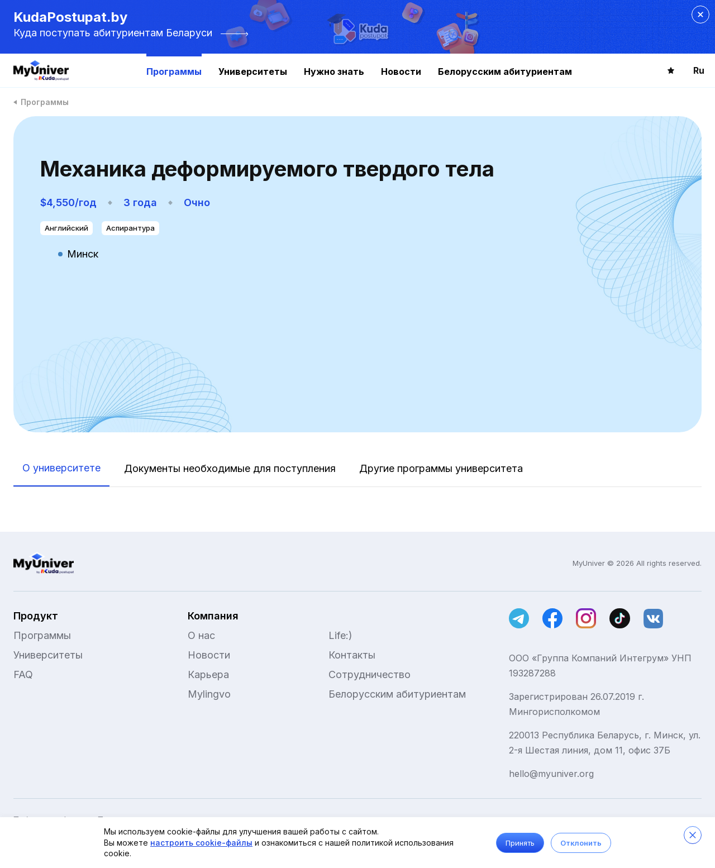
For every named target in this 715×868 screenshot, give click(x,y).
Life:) (340, 635)
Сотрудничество (369, 674)
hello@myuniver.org (551, 773)
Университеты (252, 71)
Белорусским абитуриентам (505, 71)
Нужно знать (334, 71)
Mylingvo (209, 694)
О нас (201, 635)
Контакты (351, 655)
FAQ (23, 674)
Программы (174, 71)
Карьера (208, 674)
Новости (401, 71)
